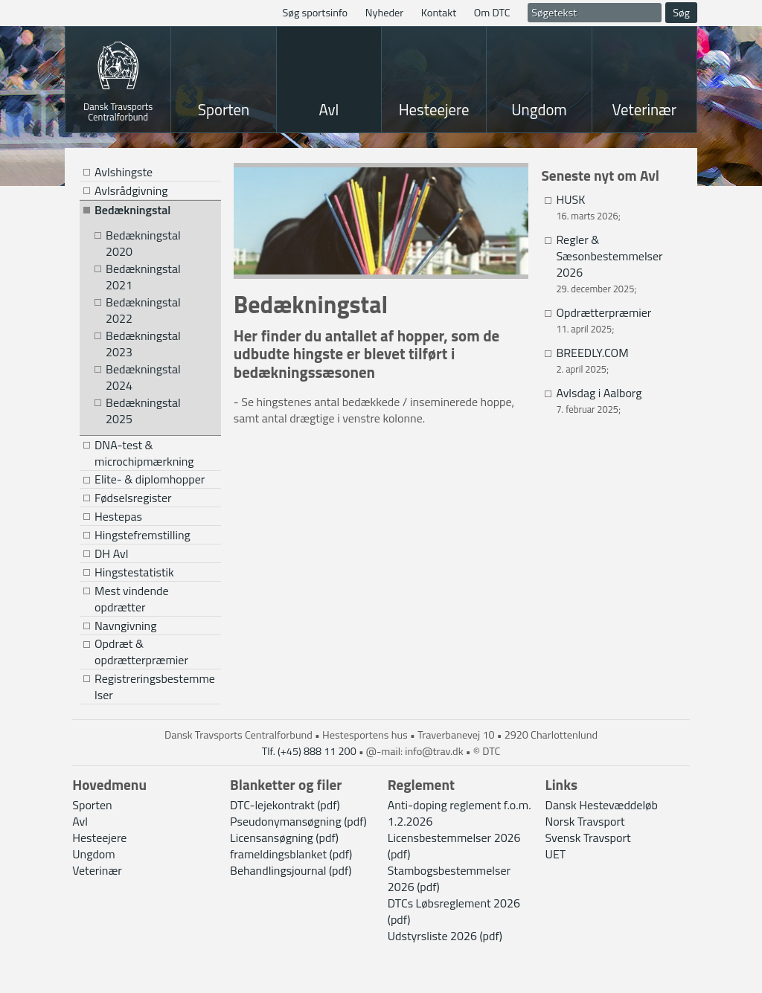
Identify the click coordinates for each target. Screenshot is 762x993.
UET (555, 854)
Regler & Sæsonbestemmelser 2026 (609, 255)
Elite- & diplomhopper (150, 480)
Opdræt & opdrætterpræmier (141, 652)
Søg (681, 12)
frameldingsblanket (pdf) (291, 854)
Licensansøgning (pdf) (284, 837)
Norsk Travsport (585, 821)
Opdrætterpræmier (603, 312)
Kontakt (438, 12)
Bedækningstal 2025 (143, 411)
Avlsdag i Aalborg (598, 393)
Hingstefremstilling (142, 535)
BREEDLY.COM (592, 352)
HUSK (570, 199)
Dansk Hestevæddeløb (601, 805)
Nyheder (384, 12)
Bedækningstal (132, 210)
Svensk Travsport (588, 837)
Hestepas (118, 516)
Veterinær (644, 109)
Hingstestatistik (134, 572)
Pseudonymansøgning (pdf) (298, 821)
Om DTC (492, 12)
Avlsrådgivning (131, 190)
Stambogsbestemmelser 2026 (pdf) (449, 878)
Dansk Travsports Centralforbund (118, 110)
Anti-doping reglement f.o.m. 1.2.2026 (459, 813)
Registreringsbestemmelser (155, 686)
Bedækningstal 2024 (143, 377)
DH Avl (111, 553)
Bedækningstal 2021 (143, 277)
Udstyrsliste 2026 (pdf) (445, 936)
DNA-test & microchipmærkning (144, 453)
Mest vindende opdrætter (132, 599)
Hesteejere (434, 109)
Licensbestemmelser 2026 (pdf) (454, 846)
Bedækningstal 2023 (143, 344)
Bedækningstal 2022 (143, 310)
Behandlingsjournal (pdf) (290, 870)
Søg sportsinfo (315, 12)
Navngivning (125, 625)
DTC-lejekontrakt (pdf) (285, 805)
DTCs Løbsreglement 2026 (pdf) (454, 911)
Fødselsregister (133, 498)
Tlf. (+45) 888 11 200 (309, 751)
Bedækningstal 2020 (143, 243)
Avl (328, 109)
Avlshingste (124, 172)
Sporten (223, 109)
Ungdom (539, 109)
